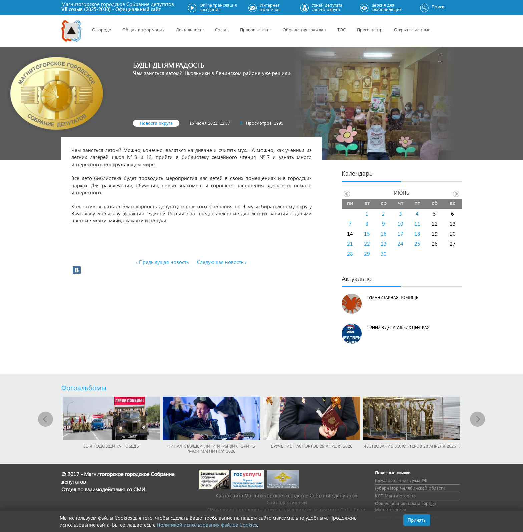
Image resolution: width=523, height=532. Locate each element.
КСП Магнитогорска (395, 495)
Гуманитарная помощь (392, 297)
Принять (417, 520)
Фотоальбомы (83, 387)
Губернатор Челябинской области (410, 488)
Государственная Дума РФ (401, 480)
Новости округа (156, 123)
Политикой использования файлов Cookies (207, 524)
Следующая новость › (222, 262)
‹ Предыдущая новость (162, 262)
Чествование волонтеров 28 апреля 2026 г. (411, 445)
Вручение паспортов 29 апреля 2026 (311, 445)
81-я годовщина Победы (111, 445)
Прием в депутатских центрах (398, 327)
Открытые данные (412, 29)
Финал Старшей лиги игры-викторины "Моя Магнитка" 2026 (211, 448)
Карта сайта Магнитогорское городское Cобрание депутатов (286, 495)
